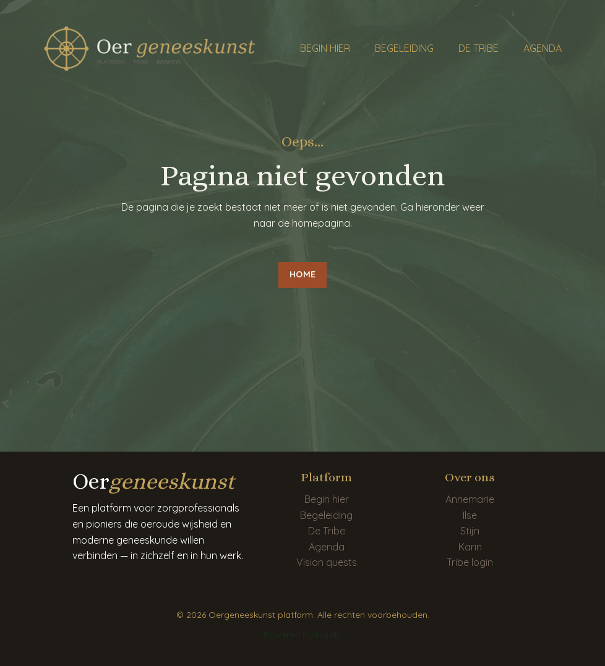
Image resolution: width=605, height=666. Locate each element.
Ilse (470, 515)
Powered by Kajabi (303, 634)
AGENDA (542, 48)
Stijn (469, 531)
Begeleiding (326, 515)
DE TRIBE (478, 48)
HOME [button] (302, 274)
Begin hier (326, 499)
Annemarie (469, 499)
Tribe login (470, 562)
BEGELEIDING (404, 48)
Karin (470, 547)
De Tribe (326, 531)
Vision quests (326, 562)
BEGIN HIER (325, 48)
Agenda (327, 547)
